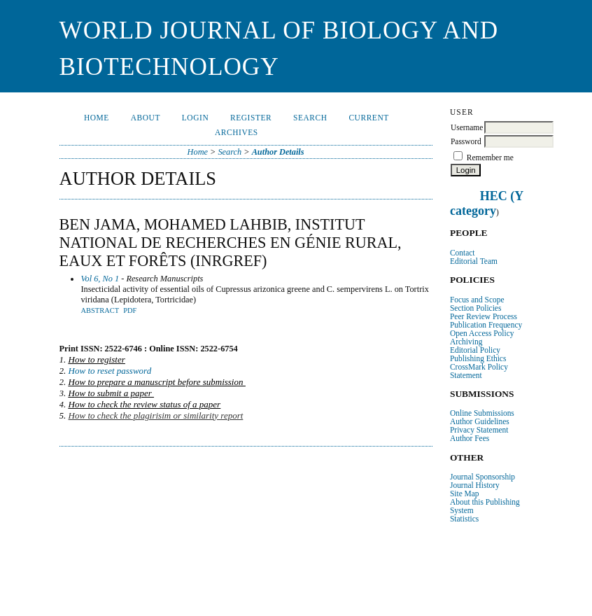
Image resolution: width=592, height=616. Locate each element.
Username (467, 127)
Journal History (475, 485)
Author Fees (469, 438)
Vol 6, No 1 (99, 279)
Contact (462, 252)
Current (368, 117)
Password (466, 141)
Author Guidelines (479, 421)
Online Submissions (482, 413)
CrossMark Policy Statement (479, 371)
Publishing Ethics (478, 358)
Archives (236, 132)
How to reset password (110, 370)
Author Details (278, 152)
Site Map (464, 493)
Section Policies (475, 308)
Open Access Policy (482, 333)
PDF (129, 310)
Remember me (490, 157)
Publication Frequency (486, 325)
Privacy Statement (479, 430)
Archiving (466, 341)
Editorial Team (474, 261)
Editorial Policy (475, 350)
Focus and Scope (477, 299)
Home (96, 117)
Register (251, 117)
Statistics (464, 518)
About (145, 117)
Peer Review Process (483, 316)
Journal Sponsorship (482, 476)
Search (310, 117)
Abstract (99, 310)
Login (195, 117)
